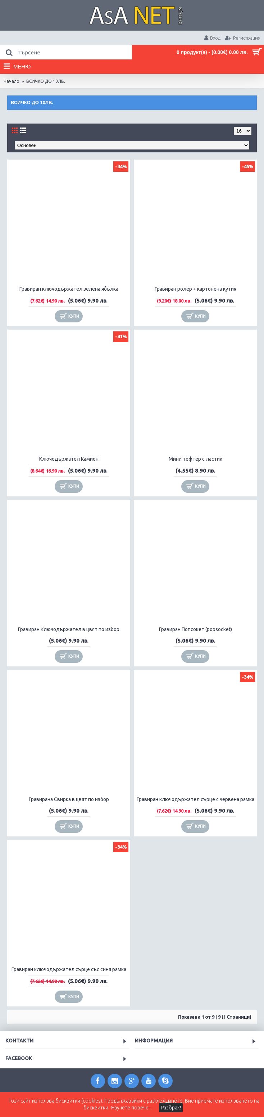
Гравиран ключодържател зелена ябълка (68, 289)
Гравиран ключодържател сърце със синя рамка (69, 969)
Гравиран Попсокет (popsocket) (195, 629)
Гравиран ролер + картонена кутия (195, 289)
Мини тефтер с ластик (195, 459)
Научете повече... (131, 1108)
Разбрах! (171, 1108)
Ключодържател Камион (69, 459)
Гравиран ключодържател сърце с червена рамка (195, 799)
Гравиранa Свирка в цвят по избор (69, 799)
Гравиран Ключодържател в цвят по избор (68, 629)
